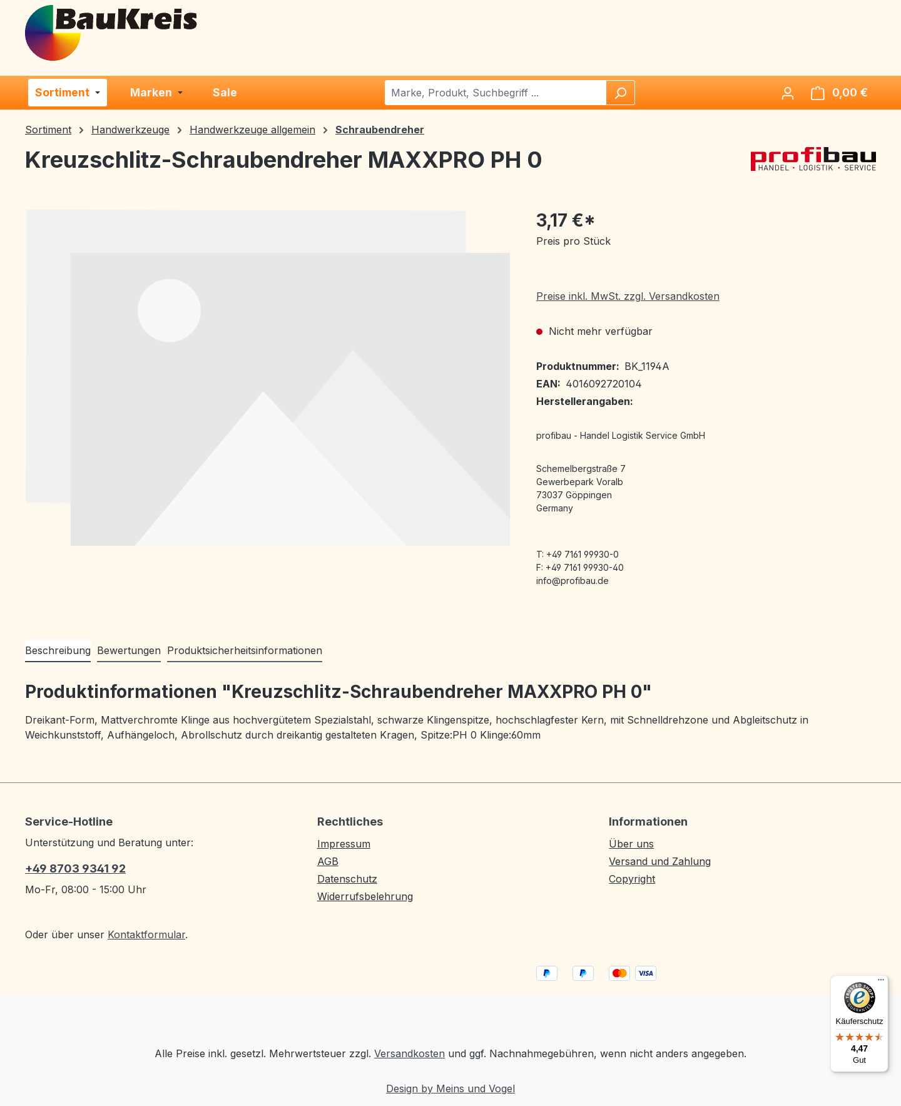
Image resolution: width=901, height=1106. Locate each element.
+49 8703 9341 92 (75, 868)
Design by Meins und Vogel (450, 1088)
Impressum (343, 843)
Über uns (631, 843)
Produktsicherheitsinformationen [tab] (244, 650)
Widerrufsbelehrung (365, 896)
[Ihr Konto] (788, 92)
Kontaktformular (146, 934)
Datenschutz (347, 879)
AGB (328, 861)
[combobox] (495, 93)
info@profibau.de (572, 580)
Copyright (632, 879)
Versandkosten (409, 1053)
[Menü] (880, 982)
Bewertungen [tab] (129, 650)
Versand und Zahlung (660, 861)
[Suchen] (620, 93)
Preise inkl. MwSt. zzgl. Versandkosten (628, 296)
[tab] (58, 651)
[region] (268, 377)
